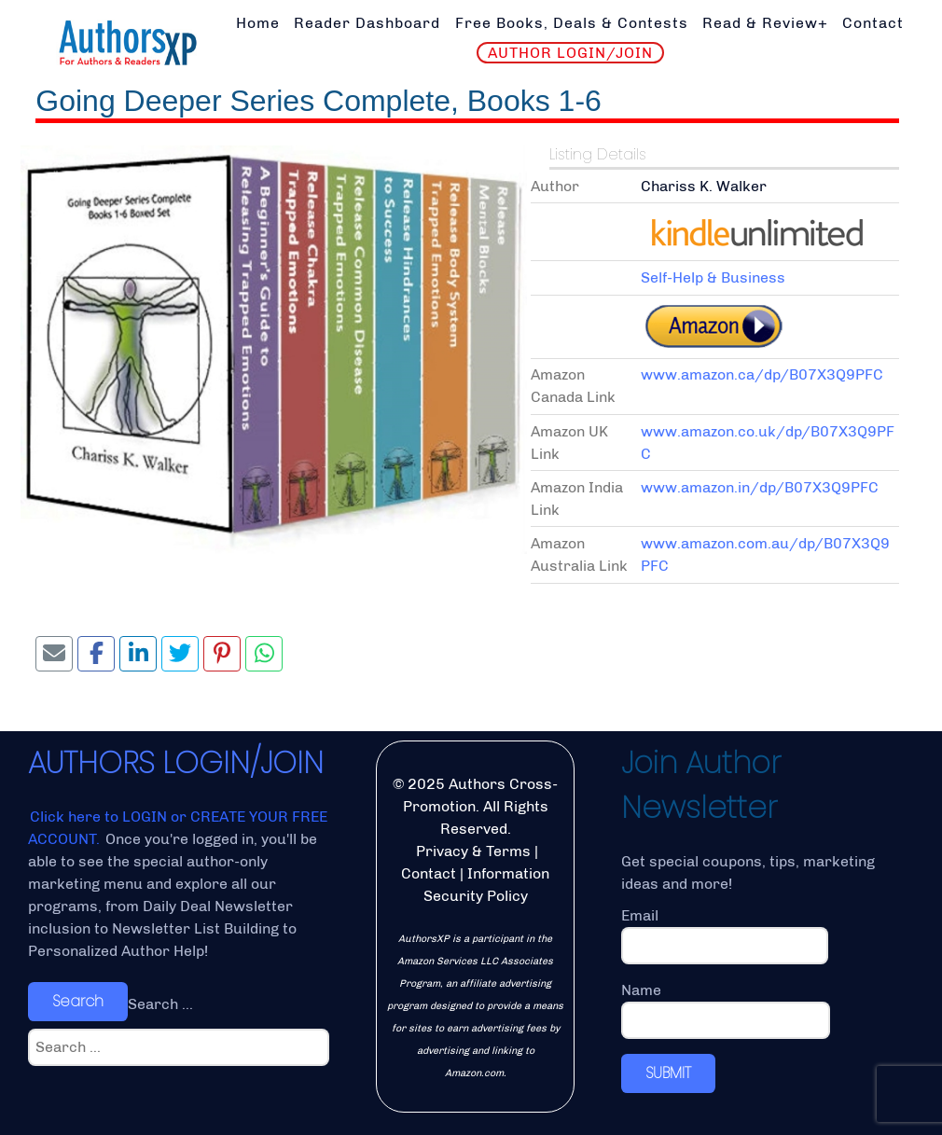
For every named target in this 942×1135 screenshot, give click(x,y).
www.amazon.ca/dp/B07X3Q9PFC (762, 374)
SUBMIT (668, 1073)
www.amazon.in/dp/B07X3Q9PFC (760, 487)
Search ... (160, 1004)
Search (78, 1001)
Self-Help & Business (713, 277)
